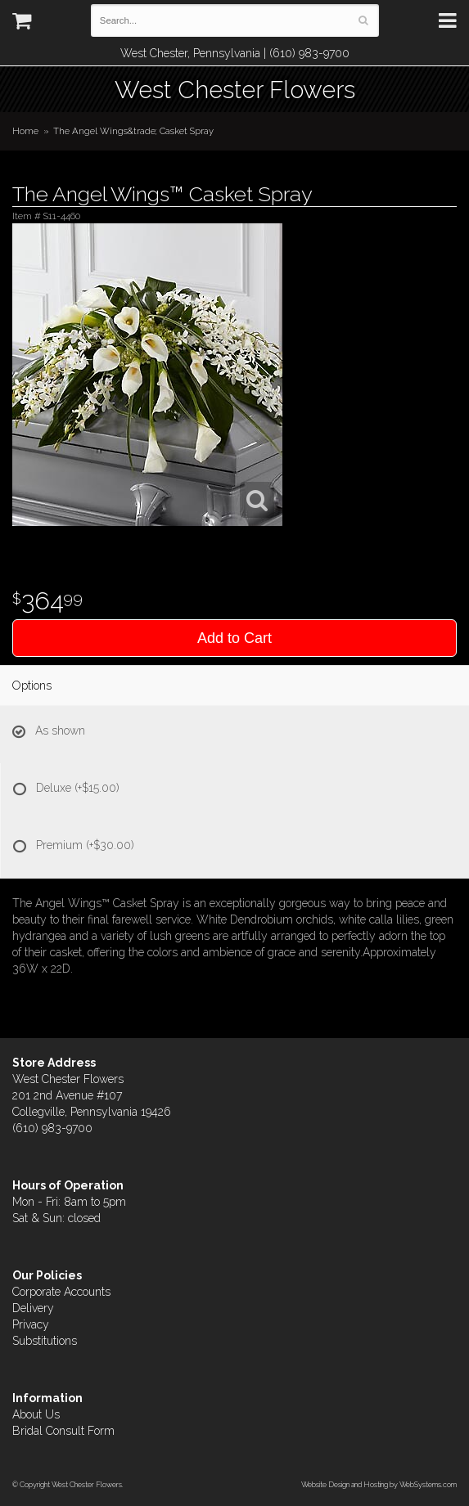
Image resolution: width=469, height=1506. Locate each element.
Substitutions (44, 1340)
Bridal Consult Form (63, 1430)
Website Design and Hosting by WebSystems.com (379, 1484)
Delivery (33, 1308)
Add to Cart (234, 638)
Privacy (30, 1324)
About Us (36, 1414)
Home (25, 131)
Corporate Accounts (61, 1291)
